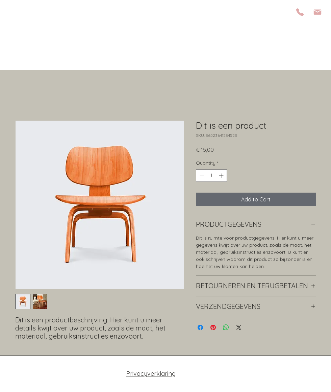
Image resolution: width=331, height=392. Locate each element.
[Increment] (222, 175)
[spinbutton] (211, 175)
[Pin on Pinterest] (213, 327)
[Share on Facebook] (200, 327)
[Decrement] (201, 175)
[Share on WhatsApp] (226, 327)
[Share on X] (239, 327)
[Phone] (300, 12)
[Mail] (317, 12)
